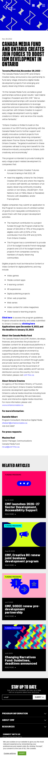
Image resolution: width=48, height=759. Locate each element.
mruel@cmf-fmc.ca (10, 447)
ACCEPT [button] (22, 753)
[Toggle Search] (38, 5)
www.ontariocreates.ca (12, 405)
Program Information (15, 713)
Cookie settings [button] (10, 753)
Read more (9, 514)
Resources (8, 726)
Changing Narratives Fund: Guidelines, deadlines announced (21, 660)
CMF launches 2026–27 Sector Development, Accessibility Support (22, 507)
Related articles (16, 465)
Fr (33, 5)
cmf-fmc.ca (29, 375)
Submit (38, 697)
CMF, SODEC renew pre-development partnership (22, 609)
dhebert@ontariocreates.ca (14, 423)
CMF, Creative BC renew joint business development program (22, 558)
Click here (7, 317)
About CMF (8, 720)
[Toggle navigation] (43, 5)
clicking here (28, 323)
